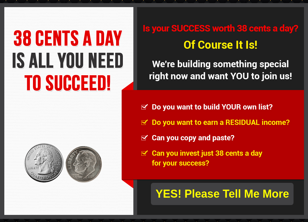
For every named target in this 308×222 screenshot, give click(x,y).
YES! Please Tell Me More (222, 193)
